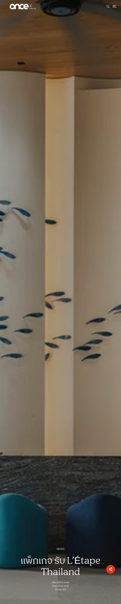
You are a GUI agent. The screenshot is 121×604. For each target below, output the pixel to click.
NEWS (60, 549)
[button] (110, 569)
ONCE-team (63, 582)
